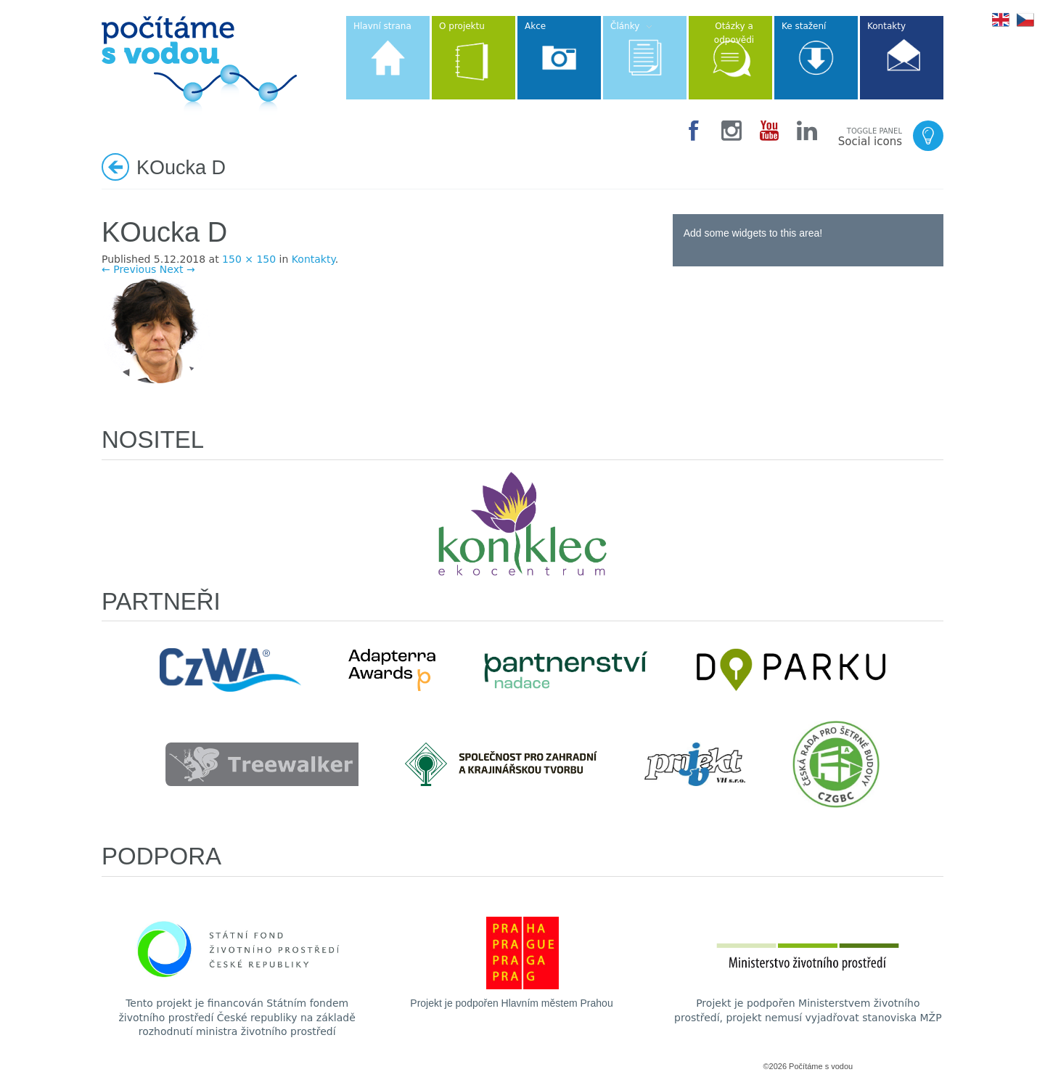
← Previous (129, 269)
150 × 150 (249, 259)
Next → (177, 269)
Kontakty (313, 259)
